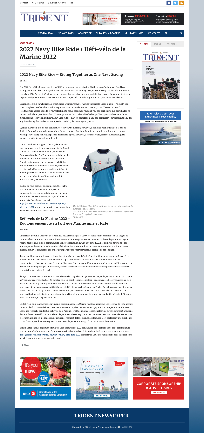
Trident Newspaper (101, 415)
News (22, 43)
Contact (24, 3)
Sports (30, 43)
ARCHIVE (157, 44)
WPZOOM (127, 427)
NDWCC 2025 (66, 33)
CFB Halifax (38, 3)
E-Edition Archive (57, 3)
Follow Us (172, 44)
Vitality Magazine (108, 33)
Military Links (134, 33)
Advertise (85, 33)
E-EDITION (144, 44)
